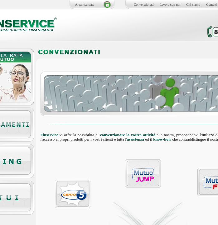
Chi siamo (193, 4)
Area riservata (84, 4)
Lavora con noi (170, 4)
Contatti (211, 4)
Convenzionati (144, 4)
